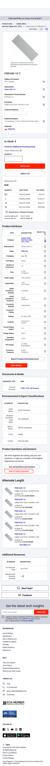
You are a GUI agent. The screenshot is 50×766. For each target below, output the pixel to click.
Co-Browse (8, 695)
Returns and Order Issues (12, 671)
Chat (6, 684)
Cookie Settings (8, 758)
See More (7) (25, 545)
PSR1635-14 (20, 488)
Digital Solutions (9, 647)
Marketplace (7, 636)
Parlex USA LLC (10, 89)
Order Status (7, 665)
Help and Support (9, 663)
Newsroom (7, 650)
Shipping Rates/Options (11, 668)
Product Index (7, 24)
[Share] (46, 29)
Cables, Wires (21, 24)
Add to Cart (25, 166)
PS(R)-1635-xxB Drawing (30, 388)
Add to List (25, 174)
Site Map (6, 645)
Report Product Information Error (25, 359)
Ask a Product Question (19, 471)
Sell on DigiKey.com (10, 639)
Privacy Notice (27, 621)
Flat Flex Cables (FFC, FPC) (12, 26)
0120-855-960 (10, 687)
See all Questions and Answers (22, 467)
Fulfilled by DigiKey (9, 642)
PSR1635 (24, 251)
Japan (6, 745)
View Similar (16, 365)
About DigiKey (8, 633)
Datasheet (9, 129)
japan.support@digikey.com (15, 691)
